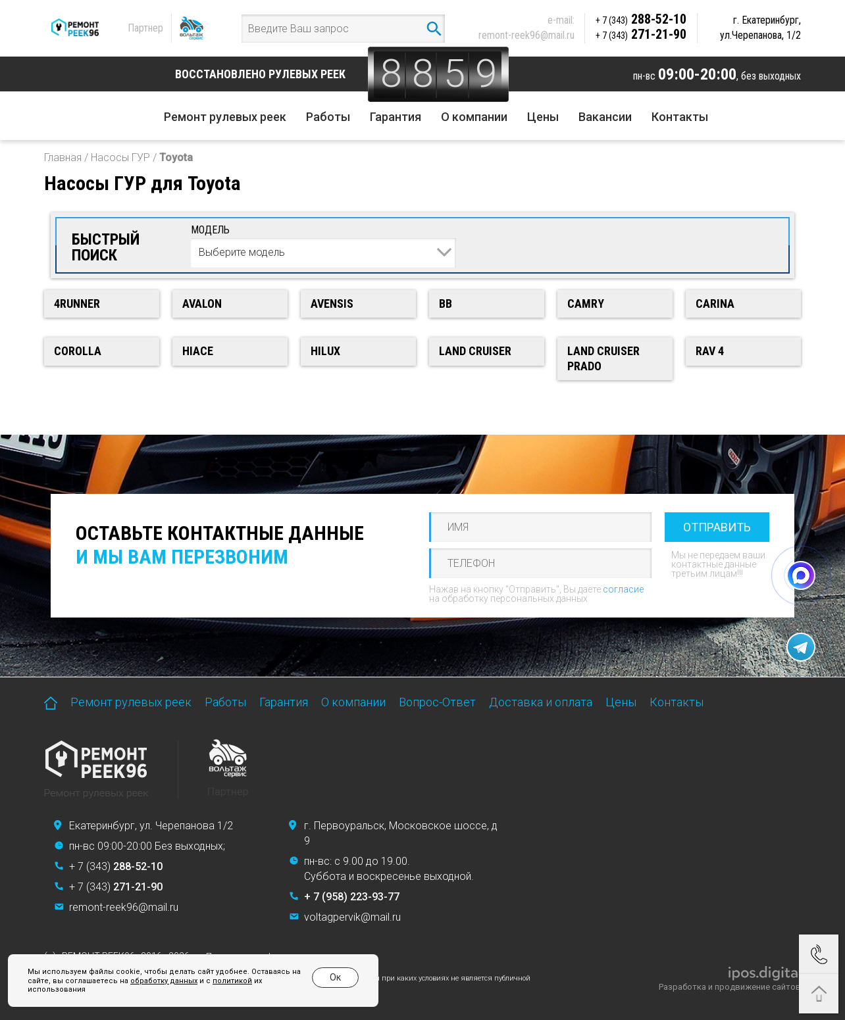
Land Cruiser (475, 351)
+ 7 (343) (116, 866)
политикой (232, 981)
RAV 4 (710, 351)
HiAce (197, 351)
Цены (543, 117)
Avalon (202, 303)
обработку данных (163, 981)
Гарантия (395, 117)
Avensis (332, 303)
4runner (77, 303)
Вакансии (605, 117)
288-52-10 (641, 19)
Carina (715, 303)
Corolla (77, 351)
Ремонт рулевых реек (225, 117)
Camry (585, 303)
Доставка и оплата (540, 702)
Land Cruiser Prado (603, 358)
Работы (328, 117)
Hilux (325, 351)
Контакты (680, 117)
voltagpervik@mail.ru (352, 917)
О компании (474, 117)
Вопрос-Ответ (437, 702)
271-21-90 (641, 34)
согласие (623, 589)
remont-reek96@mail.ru (526, 35)
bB (445, 303)
